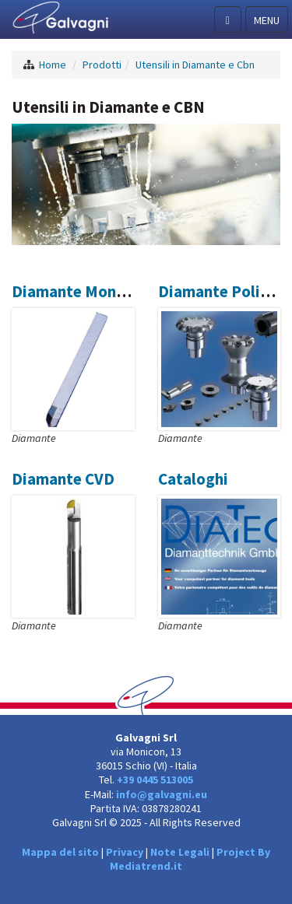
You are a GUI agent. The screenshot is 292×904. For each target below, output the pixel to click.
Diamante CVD (63, 478)
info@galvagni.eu (161, 794)
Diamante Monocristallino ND (118, 291)
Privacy (124, 852)
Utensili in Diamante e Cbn (195, 65)
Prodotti (102, 65)
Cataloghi (193, 478)
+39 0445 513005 (155, 780)
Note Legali (179, 852)
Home (52, 65)
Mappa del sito (60, 852)
